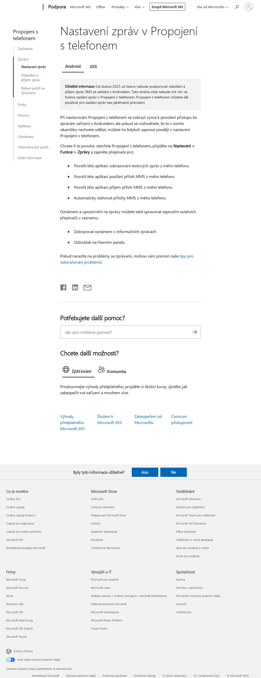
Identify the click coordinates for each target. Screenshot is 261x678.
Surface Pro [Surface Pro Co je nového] (13, 499)
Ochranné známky (145, 675)
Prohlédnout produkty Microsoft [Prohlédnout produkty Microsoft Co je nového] (25, 548)
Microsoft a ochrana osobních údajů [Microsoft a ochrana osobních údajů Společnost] (198, 596)
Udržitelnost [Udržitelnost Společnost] (183, 612)
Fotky (22, 104)
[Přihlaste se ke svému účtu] (249, 7)
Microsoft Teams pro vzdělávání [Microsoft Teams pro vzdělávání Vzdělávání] (195, 515)
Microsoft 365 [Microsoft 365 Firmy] (14, 612)
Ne (173, 472)
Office (100, 7)
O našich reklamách (175, 675)
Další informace (30, 158)
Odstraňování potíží (33, 147)
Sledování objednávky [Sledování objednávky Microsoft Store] (104, 531)
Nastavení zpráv (33, 67)
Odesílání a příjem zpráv (30, 77)
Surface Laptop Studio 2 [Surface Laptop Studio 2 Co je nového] (20, 515)
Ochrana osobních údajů (81, 675)
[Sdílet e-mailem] (85, 286)
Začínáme (25, 48)
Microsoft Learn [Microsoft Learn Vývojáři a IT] (100, 588)
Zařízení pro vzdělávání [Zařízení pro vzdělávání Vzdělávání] (190, 507)
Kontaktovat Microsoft (45, 675)
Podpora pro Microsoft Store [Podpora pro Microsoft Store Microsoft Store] (108, 515)
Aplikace (24, 126)
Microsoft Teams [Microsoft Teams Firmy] (16, 636)
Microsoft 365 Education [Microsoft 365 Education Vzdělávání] (191, 523)
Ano (144, 472)
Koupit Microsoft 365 (167, 7)
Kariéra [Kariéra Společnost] (180, 579)
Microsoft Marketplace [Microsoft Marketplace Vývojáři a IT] (105, 612)
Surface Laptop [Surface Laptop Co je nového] (15, 507)
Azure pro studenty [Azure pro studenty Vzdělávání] (188, 556)
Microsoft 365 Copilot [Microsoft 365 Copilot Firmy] (19, 628)
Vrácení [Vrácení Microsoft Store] (95, 523)
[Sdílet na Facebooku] (63, 286)
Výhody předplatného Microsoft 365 (72, 422)
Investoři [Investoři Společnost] (181, 604)
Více (137, 7)
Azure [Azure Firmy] (9, 596)
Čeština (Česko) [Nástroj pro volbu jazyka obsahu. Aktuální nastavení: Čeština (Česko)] (23, 651)
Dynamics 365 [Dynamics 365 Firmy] (14, 604)
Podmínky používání (115, 675)
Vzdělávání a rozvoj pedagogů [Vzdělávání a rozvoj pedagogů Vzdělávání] (194, 540)
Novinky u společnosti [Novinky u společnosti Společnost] (189, 588)
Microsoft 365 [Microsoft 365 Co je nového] (14, 540)
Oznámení (26, 136)
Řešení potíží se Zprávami (33, 90)
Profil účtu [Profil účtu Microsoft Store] (97, 499)
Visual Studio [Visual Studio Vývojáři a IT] (99, 628)
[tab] (73, 67)
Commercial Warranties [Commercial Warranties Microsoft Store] (105, 548)
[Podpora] (56, 7)
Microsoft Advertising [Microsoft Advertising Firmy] (19, 620)
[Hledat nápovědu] (236, 6)
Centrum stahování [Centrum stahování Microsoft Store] (102, 507)
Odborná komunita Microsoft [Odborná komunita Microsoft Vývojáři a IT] (108, 604)
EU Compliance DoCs (207, 675)
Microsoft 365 (80, 7)
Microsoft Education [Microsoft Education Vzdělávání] (188, 499)
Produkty (118, 7)
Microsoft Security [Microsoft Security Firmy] (17, 588)
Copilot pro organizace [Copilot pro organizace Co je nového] (20, 523)
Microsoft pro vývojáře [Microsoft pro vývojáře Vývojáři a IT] (105, 579)
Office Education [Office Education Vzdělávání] (186, 531)
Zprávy (23, 59)
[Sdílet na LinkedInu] (73, 286)
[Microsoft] (23, 7)
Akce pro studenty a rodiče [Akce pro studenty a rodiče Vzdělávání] (192, 548)
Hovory (23, 115)
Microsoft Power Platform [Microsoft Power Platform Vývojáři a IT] (106, 620)
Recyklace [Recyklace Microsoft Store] (97, 540)
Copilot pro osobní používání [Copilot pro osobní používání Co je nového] (23, 531)
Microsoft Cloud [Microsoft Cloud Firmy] (16, 579)
